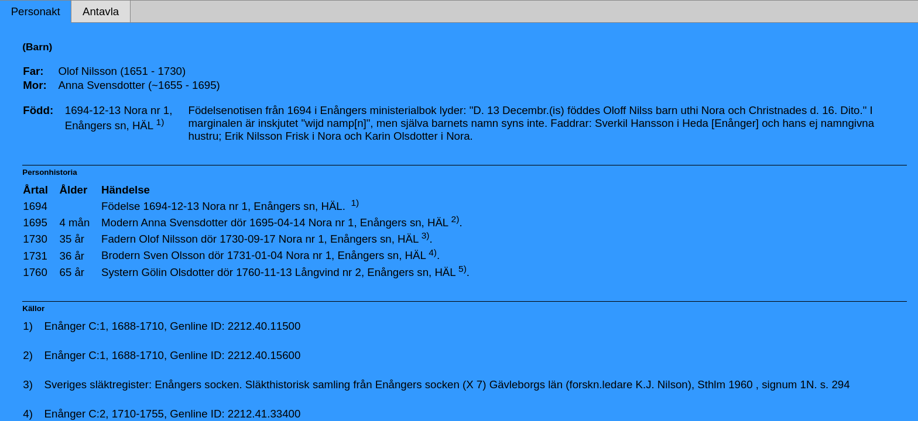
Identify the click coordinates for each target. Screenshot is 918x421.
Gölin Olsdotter (177, 272)
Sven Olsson (174, 256)
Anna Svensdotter (184, 222)
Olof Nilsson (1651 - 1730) (122, 71)
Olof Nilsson (168, 239)
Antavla (101, 11)
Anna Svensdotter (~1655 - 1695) (139, 85)
